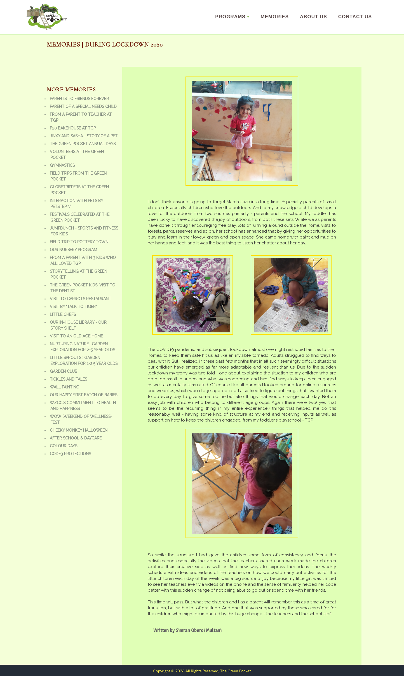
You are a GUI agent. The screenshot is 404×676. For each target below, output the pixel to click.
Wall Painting (64, 387)
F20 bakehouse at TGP (73, 128)
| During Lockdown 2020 (121, 44)
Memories (274, 16)
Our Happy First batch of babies (83, 395)
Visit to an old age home (76, 336)
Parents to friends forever (79, 98)
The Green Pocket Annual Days (83, 144)
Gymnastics (62, 165)
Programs (232, 16)
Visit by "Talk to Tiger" (73, 306)
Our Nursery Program (73, 249)
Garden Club (63, 371)
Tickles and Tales (68, 379)
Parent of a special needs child (83, 106)
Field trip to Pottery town (79, 242)
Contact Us (355, 16)
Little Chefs (63, 314)
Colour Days (63, 446)
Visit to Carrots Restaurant (80, 299)
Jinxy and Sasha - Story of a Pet (84, 136)
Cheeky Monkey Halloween (78, 430)
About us (313, 16)
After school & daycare (76, 438)
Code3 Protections (70, 454)
